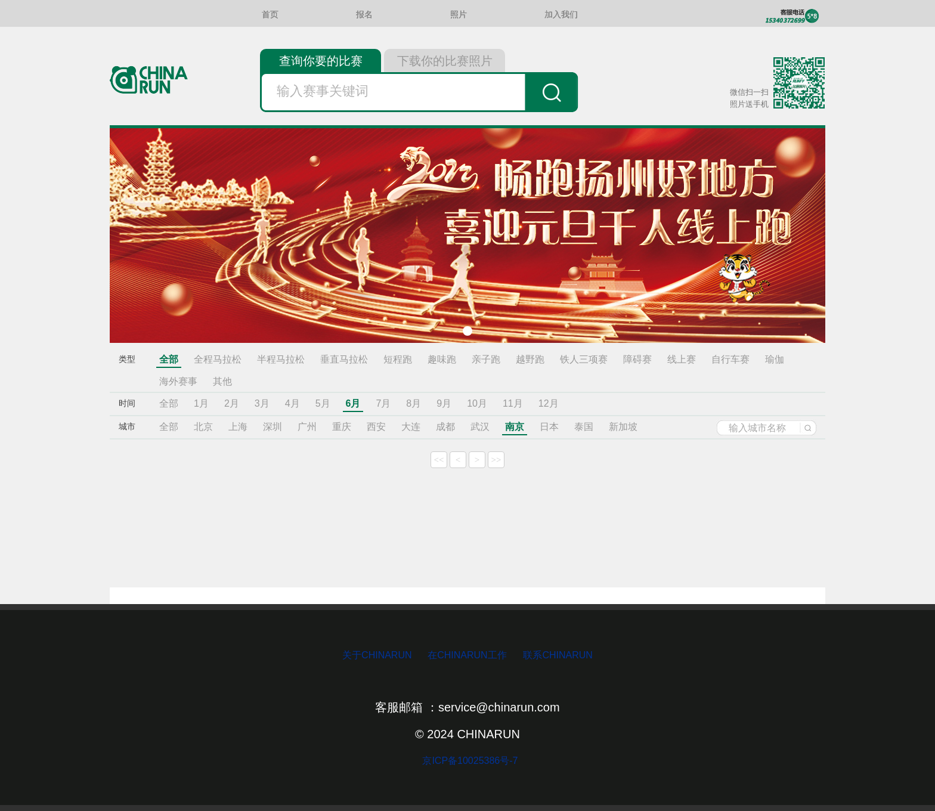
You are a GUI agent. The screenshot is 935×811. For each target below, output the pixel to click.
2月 (231, 403)
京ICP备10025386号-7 (467, 761)
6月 (353, 403)
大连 (410, 427)
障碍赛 (637, 359)
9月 (443, 403)
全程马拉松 (218, 359)
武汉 (480, 427)
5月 (322, 403)
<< (439, 460)
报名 (364, 14)
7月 (383, 403)
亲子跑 (486, 359)
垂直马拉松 (344, 359)
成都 (445, 427)
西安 (376, 427)
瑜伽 (774, 359)
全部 (168, 359)
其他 (222, 381)
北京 (203, 427)
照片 (458, 14)
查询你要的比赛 (321, 60)
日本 (549, 427)
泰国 (583, 427)
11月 (513, 403)
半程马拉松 (281, 359)
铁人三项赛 (584, 359)
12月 (548, 403)
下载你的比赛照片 (445, 60)
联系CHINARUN (557, 655)
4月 (292, 403)
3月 (262, 403)
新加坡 (623, 427)
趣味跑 (442, 359)
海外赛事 (178, 381)
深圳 (272, 427)
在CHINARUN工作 (467, 655)
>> (496, 460)
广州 (307, 427)
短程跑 (397, 359)
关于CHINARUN (378, 655)
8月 (413, 403)
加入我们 (561, 14)
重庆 (341, 427)
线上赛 (681, 359)
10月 (477, 403)
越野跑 (530, 359)
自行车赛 (730, 359)
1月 (201, 403)
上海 (237, 427)
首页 (270, 14)
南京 (514, 427)
